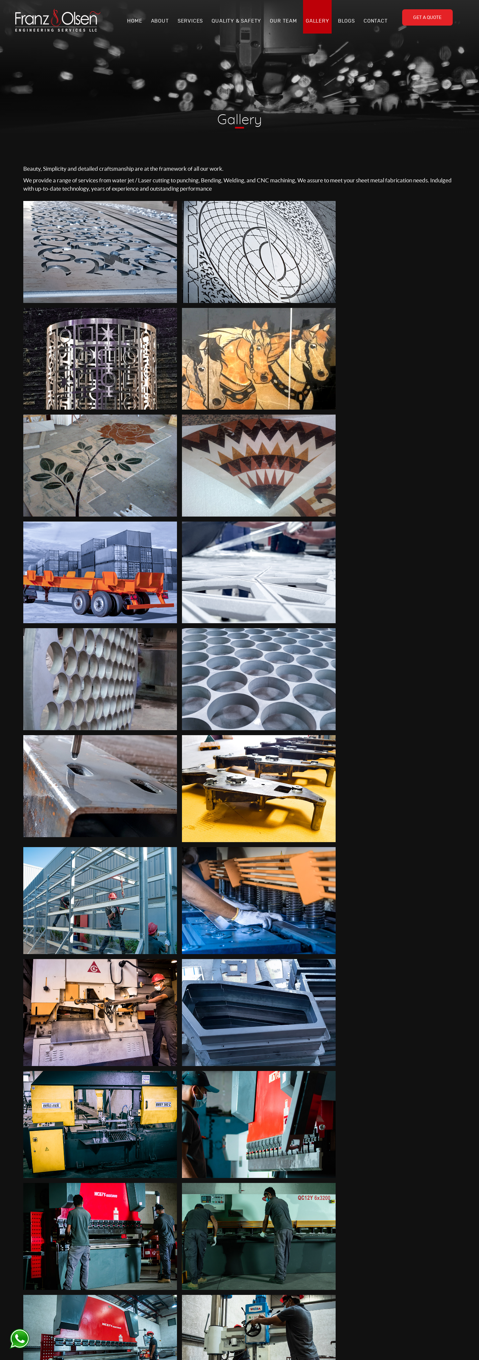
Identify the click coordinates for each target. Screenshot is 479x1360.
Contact (376, 21)
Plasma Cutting (368, 1278)
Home (134, 21)
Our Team (283, 21)
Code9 (326, 1346)
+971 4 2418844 (192, 1292)
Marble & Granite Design (378, 1304)
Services (190, 21)
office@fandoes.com (196, 1306)
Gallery (317, 21)
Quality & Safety (236, 21)
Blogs (346, 21)
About (160, 21)
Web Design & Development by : (286, 1346)
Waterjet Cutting (370, 1270)
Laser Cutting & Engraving (379, 1261)
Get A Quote (427, 17)
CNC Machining (369, 1295)
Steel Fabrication (370, 1287)
